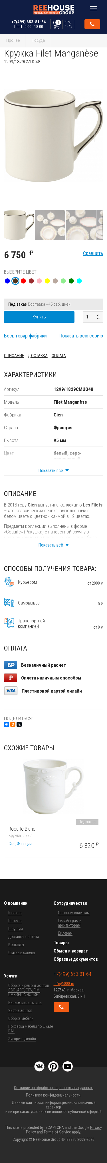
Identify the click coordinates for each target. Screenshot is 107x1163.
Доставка (38, 355)
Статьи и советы (21, 952)
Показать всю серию (81, 336)
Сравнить (93, 253)
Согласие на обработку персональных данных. (53, 1087)
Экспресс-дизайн (22, 1039)
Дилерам (65, 933)
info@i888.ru (64, 983)
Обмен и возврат (71, 951)
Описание (14, 355)
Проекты (15, 920)
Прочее (13, 40)
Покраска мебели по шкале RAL (30, 1028)
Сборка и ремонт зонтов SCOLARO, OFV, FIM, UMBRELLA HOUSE (28, 990)
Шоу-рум (15, 928)
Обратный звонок (92, 24)
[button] (97, 69)
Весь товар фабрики (25, 336)
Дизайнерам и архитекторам (69, 923)
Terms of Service (57, 1132)
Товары (61, 942)
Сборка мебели (20, 1018)
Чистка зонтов (20, 1010)
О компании (15, 903)
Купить (39, 317)
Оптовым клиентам (74, 912)
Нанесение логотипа (25, 1002)
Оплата (59, 355)
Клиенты (15, 912)
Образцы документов (76, 959)
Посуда (38, 40)
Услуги (10, 976)
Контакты (16, 944)
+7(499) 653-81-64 (28, 24)
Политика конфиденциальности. (53, 1095)
